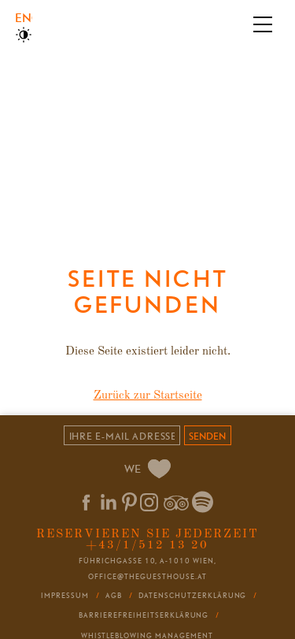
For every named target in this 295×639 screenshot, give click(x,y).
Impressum (65, 596)
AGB (113, 596)
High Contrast (23, 34)
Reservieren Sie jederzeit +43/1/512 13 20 (147, 539)
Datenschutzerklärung (192, 596)
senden (207, 436)
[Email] (121, 435)
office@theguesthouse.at (147, 576)
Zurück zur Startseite (148, 396)
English (23, 17)
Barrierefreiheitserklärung (143, 615)
